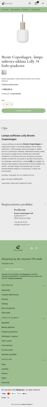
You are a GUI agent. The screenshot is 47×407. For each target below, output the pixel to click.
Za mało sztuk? (7, 350)
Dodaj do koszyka (23, 110)
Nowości (5, 299)
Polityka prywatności (9, 332)
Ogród (4, 378)
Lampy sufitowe (35, 9)
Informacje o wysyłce (10, 336)
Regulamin (26, 274)
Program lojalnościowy (10, 295)
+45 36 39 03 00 (20, 222)
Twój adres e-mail (7, 263)
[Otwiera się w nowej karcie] (31, 248)
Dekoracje (5, 382)
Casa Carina (5, 9)
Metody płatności (8, 327)
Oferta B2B (6, 313)
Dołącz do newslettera (13, 269)
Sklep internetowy (21, 404)
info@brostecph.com (22, 225)
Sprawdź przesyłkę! (9, 354)
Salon (4, 364)
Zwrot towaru (7, 341)
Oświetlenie (25, 9)
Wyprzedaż (6, 290)
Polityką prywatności (15, 278)
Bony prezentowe (8, 308)
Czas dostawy (7, 345)
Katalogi (5, 304)
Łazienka (5, 369)
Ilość (3, 100)
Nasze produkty (15, 9)
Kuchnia (4, 373)
